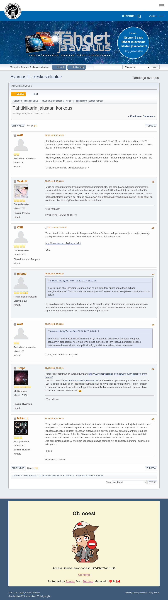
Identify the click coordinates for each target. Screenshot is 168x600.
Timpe (21, 368)
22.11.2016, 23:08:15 (54, 418)
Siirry (108, 482)
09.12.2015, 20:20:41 (54, 368)
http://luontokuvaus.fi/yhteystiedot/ (63, 243)
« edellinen (134, 116)
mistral (21, 273)
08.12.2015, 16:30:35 (54, 181)
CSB (20, 227)
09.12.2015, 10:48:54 (54, 324)
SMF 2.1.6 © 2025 (16, 593)
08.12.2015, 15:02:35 (54, 135)
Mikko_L (22, 418)
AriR (20, 135)
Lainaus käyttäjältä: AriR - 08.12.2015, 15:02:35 (73, 280)
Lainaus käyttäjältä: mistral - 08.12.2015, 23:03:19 (74, 331)
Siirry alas (18, 126)
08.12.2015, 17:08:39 (57, 227)
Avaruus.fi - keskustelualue (36, 76)
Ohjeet (128, 593)
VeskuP (22, 181)
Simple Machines (32, 593)
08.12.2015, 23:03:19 (54, 274)
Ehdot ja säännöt (140, 593)
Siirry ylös (18, 468)
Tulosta (151, 126)
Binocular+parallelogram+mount (81, 380)
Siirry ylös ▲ (154, 593)
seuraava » (149, 116)
